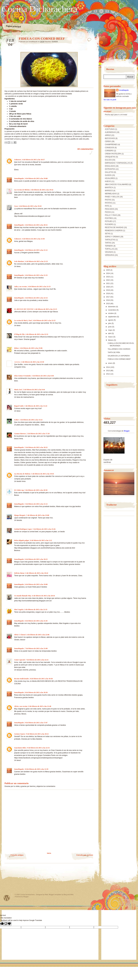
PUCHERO (109, 224)
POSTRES (109, 218)
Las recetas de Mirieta (22, 190)
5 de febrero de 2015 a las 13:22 (31, 420)
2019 (108, 290)
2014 (108, 367)
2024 (108, 273)
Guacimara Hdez (20, 748)
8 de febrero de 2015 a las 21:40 (40, 706)
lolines (16, 348)
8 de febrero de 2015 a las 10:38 (41, 679)
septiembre (112, 317)
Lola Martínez (19, 261)
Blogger (127, 431)
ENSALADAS (110, 166)
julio (110, 323)
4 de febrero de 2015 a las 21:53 (39, 287)
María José (18, 390)
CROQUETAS (110, 157)
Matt (46, 894)
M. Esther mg (19, 490)
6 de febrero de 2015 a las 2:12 (41, 540)
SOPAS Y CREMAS (112, 237)
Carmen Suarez (19, 734)
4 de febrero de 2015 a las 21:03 (33, 239)
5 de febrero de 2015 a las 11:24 (36, 406)
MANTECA (109, 188)
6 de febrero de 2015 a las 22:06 (38, 635)
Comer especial (19, 660)
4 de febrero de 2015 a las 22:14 (36, 298)
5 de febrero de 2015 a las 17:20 (38, 434)
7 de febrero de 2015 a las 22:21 (37, 660)
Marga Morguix (19, 515)
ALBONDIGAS (110, 132)
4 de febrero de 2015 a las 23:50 (32, 362)
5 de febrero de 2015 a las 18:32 (36, 447)
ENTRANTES (110, 169)
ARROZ (108, 135)
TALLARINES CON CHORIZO (119, 349)
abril (110, 333)
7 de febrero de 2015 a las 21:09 (36, 648)
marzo (110, 337)
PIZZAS (108, 212)
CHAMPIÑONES (111, 145)
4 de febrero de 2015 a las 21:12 (36, 250)
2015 (108, 304)
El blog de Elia (19, 334)
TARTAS (108, 243)
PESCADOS (109, 209)
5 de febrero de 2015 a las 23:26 (44, 529)
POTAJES (108, 221)
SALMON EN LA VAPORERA (119, 356)
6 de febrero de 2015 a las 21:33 (36, 610)
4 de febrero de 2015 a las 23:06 (31, 348)
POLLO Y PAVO (111, 215)
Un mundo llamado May (22, 596)
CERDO (108, 141)
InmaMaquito (19, 178)
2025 (108, 270)
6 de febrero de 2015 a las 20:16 (43, 596)
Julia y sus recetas (20, 287)
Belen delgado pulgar (21, 540)
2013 (108, 371)
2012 (108, 374)
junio (110, 327)
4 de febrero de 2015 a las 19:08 (36, 178)
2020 (108, 287)
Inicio (49, 853)
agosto (111, 320)
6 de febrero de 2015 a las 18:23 (36, 559)
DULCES (108, 160)
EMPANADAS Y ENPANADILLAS (117, 163)
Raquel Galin (18, 406)
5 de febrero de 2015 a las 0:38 (43, 376)
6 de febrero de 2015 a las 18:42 (37, 573)
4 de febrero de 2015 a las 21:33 (36, 275)
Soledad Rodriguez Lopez (23, 529)
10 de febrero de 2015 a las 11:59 (36, 769)
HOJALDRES (110, 178)
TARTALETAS (110, 240)
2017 (108, 297)
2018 (108, 293)
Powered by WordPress (6, 898)
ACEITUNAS (110, 129)
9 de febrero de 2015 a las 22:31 (38, 748)
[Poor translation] (7, 924)
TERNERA (109, 246)
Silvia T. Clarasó (20, 635)
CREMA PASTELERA (113, 154)
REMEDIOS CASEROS (114, 231)
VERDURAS (109, 255)
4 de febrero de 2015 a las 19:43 (30, 206)
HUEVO (108, 181)
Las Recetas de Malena (22, 474)
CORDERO (109, 151)
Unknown (17, 160)
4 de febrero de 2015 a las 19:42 (42, 190)
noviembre (112, 310)
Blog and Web (68, 894)
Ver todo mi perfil (110, 100)
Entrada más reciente (84, 855)
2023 (108, 277)
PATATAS (108, 203)
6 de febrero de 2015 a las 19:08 (36, 584)
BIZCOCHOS (110, 138)
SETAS (107, 234)
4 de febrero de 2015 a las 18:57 (33, 160)
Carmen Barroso (20, 434)
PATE (107, 206)
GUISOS (55, 41)
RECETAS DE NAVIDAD (114, 227)
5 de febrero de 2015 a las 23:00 (38, 515)
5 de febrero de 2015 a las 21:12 (36, 504)
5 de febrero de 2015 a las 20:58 (36, 490)
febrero (111, 340)
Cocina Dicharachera (39, 9)
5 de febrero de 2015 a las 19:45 (42, 474)
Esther (16, 420)
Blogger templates (55, 894)
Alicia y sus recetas (20, 706)
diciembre (112, 307)
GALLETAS (109, 172)
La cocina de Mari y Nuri (23, 320)
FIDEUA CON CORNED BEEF (119, 359)
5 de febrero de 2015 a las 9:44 (34, 390)
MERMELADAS (111, 194)
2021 (108, 283)
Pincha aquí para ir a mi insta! (116, 115)
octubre (111, 313)
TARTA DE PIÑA (114, 352)
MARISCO (109, 191)
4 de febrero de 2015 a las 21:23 (36, 261)
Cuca (16, 206)
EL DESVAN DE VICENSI (23, 309)
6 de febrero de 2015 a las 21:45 (36, 621)
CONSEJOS (109, 148)
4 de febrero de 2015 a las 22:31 (37, 334)
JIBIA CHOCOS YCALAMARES (117, 184)
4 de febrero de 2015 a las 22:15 (45, 309)
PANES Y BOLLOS (112, 197)
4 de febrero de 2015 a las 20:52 (36, 225)
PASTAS (108, 200)
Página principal (13, 26)
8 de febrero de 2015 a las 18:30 (36, 692)
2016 (108, 300)
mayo (110, 330)
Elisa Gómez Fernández (22, 376)
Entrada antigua (17, 855)
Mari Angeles (19, 610)
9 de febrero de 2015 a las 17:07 (36, 723)
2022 (108, 280)
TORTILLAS (109, 249)
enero (110, 363)
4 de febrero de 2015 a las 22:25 (44, 320)
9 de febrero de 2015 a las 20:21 (37, 734)
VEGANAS (109, 252)
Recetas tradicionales (21, 679)
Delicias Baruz (19, 573)
